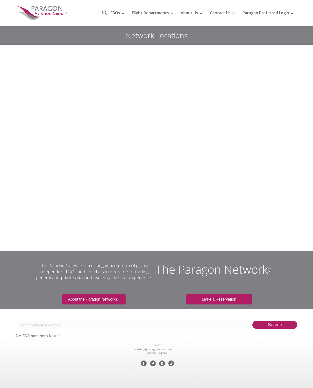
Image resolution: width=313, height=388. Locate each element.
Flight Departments (150, 12)
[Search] (103, 13)
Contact (156, 345)
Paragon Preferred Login (265, 12)
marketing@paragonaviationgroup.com (156, 349)
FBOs (115, 12)
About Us (189, 12)
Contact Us (220, 12)
